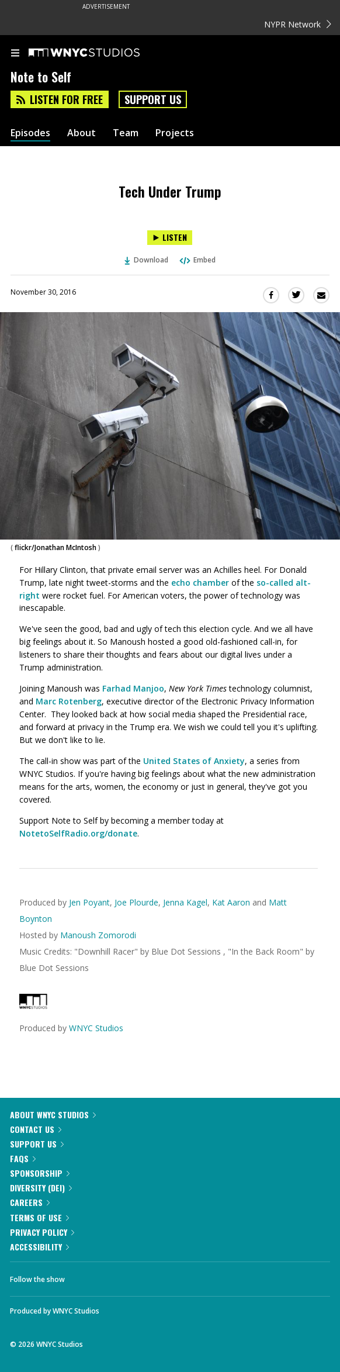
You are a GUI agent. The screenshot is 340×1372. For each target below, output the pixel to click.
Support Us (152, 99)
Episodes (30, 133)
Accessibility (39, 1246)
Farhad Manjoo (133, 688)
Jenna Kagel (185, 902)
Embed (197, 260)
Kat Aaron (232, 902)
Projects (174, 133)
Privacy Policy (42, 1232)
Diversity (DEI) (41, 1187)
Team (125, 133)
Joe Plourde (136, 902)
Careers (30, 1202)
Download (146, 260)
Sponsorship (40, 1173)
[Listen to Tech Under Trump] (169, 237)
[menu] (15, 54)
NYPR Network (297, 24)
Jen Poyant (89, 902)
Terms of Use (39, 1217)
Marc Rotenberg (69, 701)
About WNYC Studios (53, 1114)
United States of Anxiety (194, 760)
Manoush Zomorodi (98, 935)
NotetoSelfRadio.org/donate (78, 833)
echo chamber (200, 582)
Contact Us (35, 1129)
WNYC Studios (96, 1028)
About (81, 133)
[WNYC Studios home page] (99, 53)
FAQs (23, 1158)
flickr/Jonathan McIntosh (55, 547)
